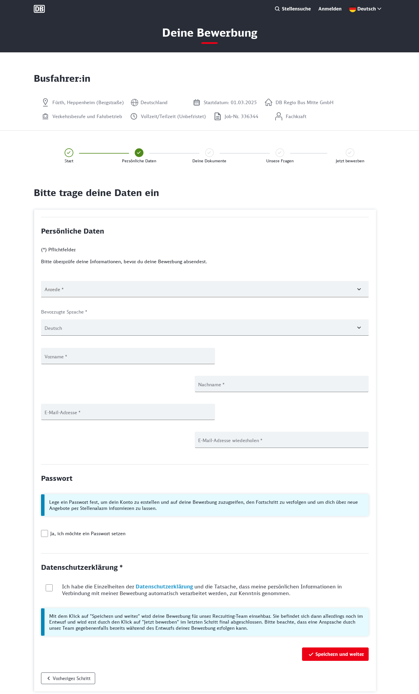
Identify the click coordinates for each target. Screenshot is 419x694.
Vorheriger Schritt (71, 622)
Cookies (41, 676)
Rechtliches (44, 686)
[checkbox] (44, 477)
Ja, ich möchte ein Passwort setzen (87, 478)
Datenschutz (45, 667)
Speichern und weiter (339, 598)
